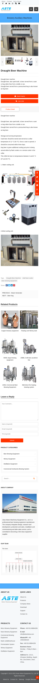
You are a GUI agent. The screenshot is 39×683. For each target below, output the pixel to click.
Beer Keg (10, 295)
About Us (23, 597)
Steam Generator (16, 293)
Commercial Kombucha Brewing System (16, 469)
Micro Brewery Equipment (9, 628)
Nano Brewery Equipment (9, 632)
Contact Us (23, 614)
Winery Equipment (9, 459)
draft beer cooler (28, 278)
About (3, 1)
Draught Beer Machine (13, 278)
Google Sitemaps (30, 679)
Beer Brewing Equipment (11, 454)
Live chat (20, 101)
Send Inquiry (20, 96)
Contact (9, 1)
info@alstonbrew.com (27, 634)
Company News (25, 604)
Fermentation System (7, 644)
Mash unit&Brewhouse (8, 641)
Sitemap (21, 679)
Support (22, 610)
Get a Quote (17, 1)
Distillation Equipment (10, 464)
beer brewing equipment (9, 281)
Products (23, 600)
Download (23, 607)
